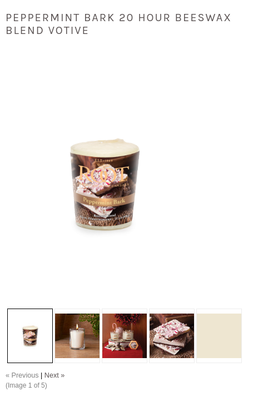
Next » (54, 375)
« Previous (22, 375)
